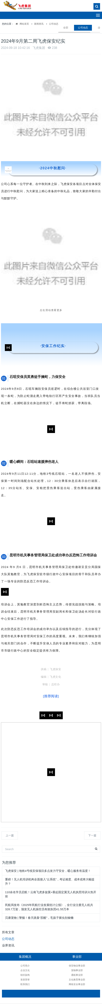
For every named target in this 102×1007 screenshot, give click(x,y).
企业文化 (25, 970)
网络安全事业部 (69, 984)
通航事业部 (69, 975)
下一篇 (92, 835)
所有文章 (8, 932)
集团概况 (25, 956)
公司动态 (53, 23)
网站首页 (21, 24)
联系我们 (25, 984)
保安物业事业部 (69, 965)
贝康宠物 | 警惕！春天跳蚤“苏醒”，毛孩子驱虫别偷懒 (39, 917)
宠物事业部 (69, 970)
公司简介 (25, 965)
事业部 (69, 956)
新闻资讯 (39, 23)
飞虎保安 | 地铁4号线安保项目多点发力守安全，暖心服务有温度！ (48, 870)
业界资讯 (8, 945)
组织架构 (25, 975)
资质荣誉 (25, 979)
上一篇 (10, 835)
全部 (65, 27)
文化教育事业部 (69, 979)
